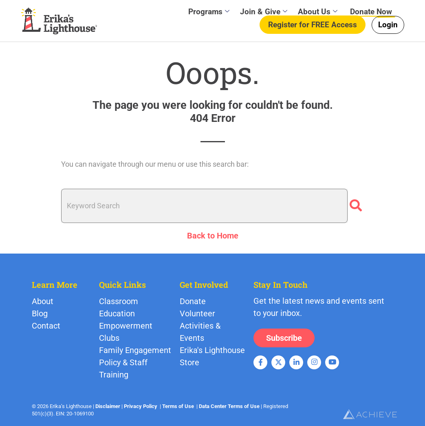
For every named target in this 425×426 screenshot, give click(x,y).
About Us (317, 11)
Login (388, 24)
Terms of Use (178, 406)
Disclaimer (107, 406)
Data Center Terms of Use (229, 406)
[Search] (356, 206)
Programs (208, 11)
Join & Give (263, 11)
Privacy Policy (140, 406)
